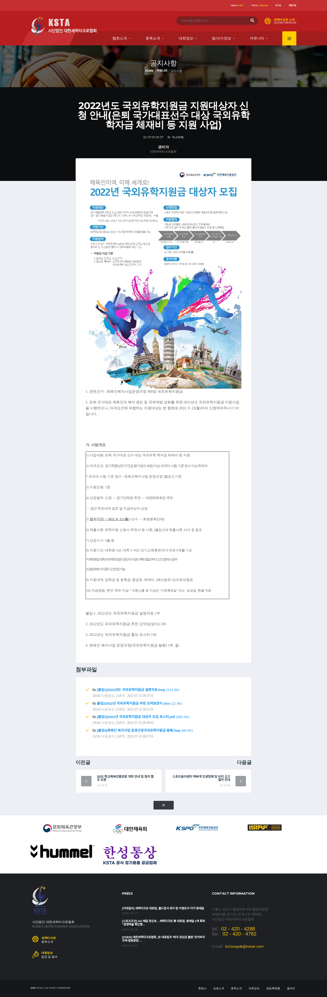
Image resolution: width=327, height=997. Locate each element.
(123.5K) (138, 690)
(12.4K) (139, 703)
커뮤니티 (257, 38)
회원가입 (292, 5)
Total (259, 5)
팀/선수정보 (221, 38)
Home (149, 70)
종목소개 (153, 38)
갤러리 (291, 988)
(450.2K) (143, 717)
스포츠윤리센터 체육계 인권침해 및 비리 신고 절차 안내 (201, 778)
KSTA (33, 988)
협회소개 (119, 38)
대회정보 (186, 38)
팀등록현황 (273, 988)
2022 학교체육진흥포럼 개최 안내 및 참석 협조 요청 (125, 778)
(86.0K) (145, 730)
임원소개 (218, 988)
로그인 (278, 5)
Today (236, 5)
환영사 (202, 988)
